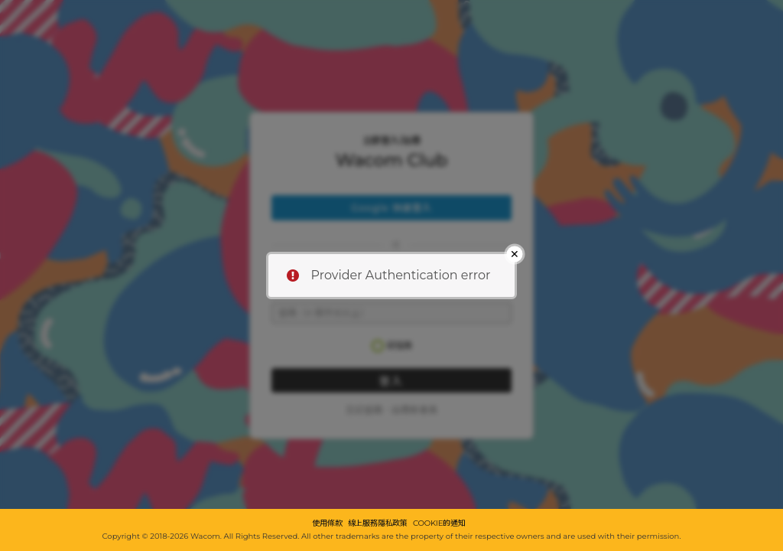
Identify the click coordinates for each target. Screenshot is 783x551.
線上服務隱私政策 (378, 523)
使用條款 (327, 523)
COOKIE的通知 (439, 523)
